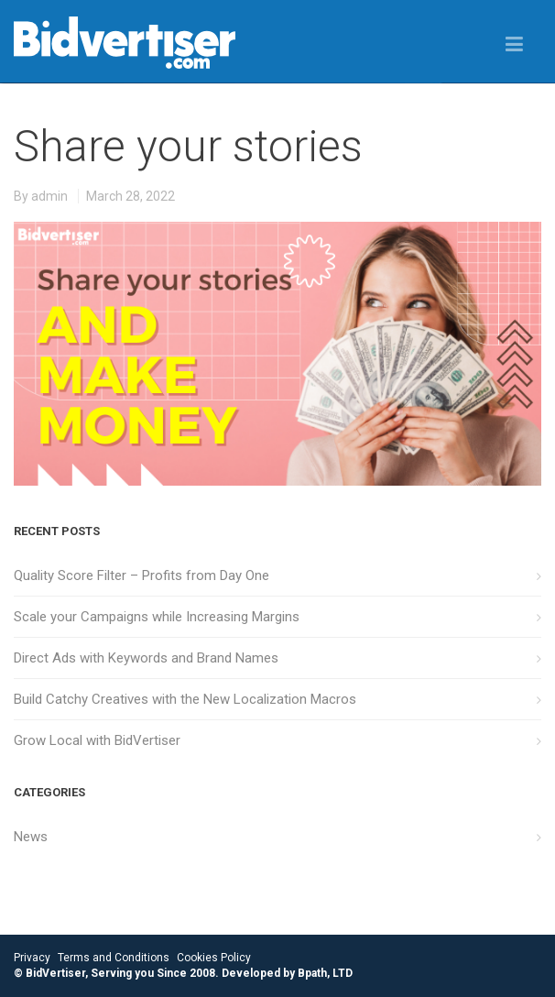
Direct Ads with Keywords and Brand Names (146, 658)
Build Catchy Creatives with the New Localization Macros (185, 699)
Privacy (32, 957)
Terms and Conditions (113, 957)
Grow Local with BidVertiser (97, 740)
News (31, 836)
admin (49, 196)
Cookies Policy (214, 957)
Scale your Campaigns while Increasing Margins (156, 616)
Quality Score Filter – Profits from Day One (141, 575)
